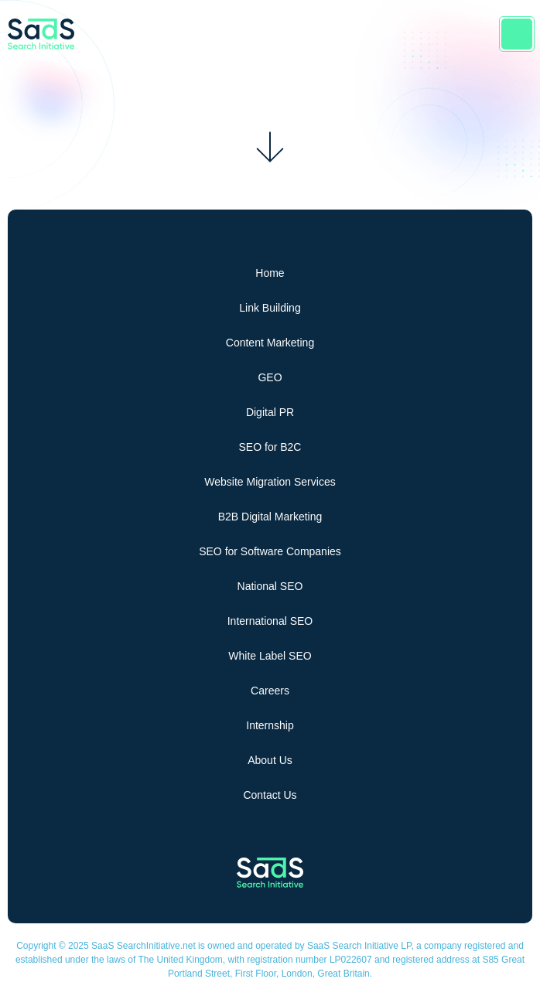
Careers (270, 690)
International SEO (270, 621)
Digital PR (270, 412)
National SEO (270, 586)
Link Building (269, 308)
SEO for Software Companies (270, 551)
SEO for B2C (270, 447)
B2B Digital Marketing (270, 516)
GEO (270, 377)
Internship (269, 725)
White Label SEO (269, 656)
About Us (270, 760)
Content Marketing (270, 342)
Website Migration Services (269, 482)
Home (269, 273)
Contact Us (269, 795)
